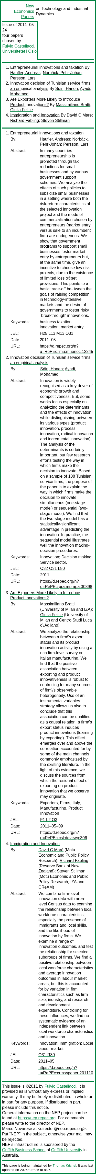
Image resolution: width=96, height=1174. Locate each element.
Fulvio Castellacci (18, 46)
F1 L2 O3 (48, 820)
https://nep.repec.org (37, 1118)
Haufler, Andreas (25, 73)
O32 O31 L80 (52, 568)
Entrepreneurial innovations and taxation (46, 67)
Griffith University (66, 1150)
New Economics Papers (24, 11)
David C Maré (79, 115)
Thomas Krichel (64, 1165)
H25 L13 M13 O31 (56, 333)
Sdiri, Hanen (66, 88)
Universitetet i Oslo (19, 51)
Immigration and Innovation (35, 115)
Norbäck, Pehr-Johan (62, 73)
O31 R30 (46, 1055)
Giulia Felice (21, 110)
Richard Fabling (24, 120)
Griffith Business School (24, 1150)
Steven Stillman (55, 120)
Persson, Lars (23, 78)
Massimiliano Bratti (73, 104)
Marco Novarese (17, 1128)
